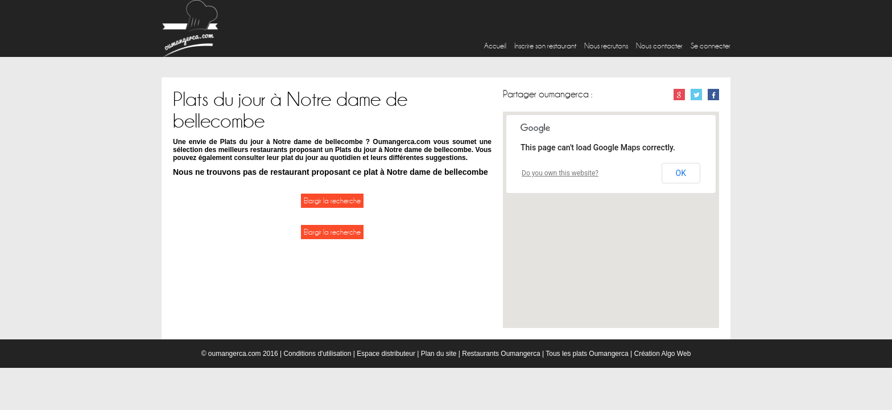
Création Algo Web (662, 354)
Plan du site (439, 354)
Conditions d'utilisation (317, 354)
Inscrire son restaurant (545, 46)
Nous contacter (659, 46)
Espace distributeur (386, 354)
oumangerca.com (234, 354)
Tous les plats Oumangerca (587, 354)
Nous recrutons (606, 46)
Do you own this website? (560, 173)
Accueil (495, 46)
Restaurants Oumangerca (501, 354)
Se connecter (710, 46)
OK (681, 173)
